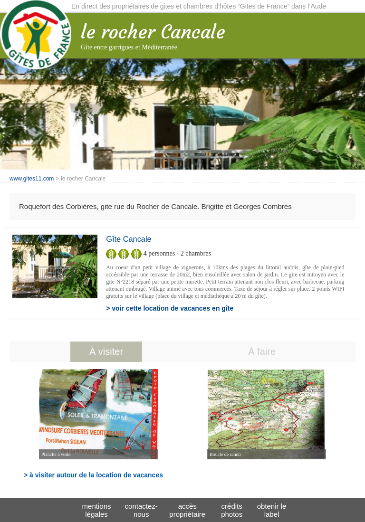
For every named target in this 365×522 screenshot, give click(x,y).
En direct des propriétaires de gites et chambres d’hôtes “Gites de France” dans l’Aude (198, 6)
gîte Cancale (129, 239)
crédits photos (231, 510)
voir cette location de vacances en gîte (172, 308)
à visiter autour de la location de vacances (96, 475)
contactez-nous (141, 510)
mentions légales (96, 510)
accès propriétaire (187, 510)
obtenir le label (272, 510)
